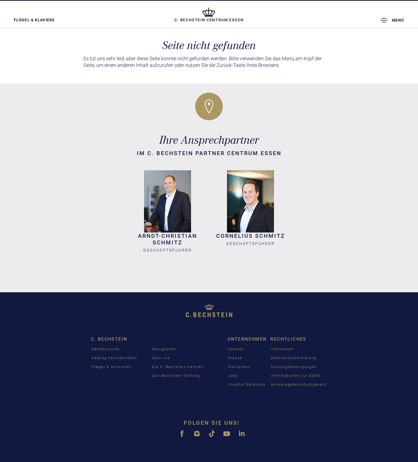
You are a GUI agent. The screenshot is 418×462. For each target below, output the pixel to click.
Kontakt (236, 349)
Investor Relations (247, 384)
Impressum (282, 349)
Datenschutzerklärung (293, 358)
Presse (235, 358)
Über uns (161, 358)
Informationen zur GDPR (295, 376)
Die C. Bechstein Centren (177, 367)
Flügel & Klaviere (34, 20)
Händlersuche (106, 349)
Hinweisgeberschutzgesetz (298, 384)
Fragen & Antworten (112, 367)
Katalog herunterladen (114, 358)
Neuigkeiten (164, 349)
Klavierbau (239, 367)
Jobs (233, 376)
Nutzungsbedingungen (293, 367)
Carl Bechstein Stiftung (176, 376)
